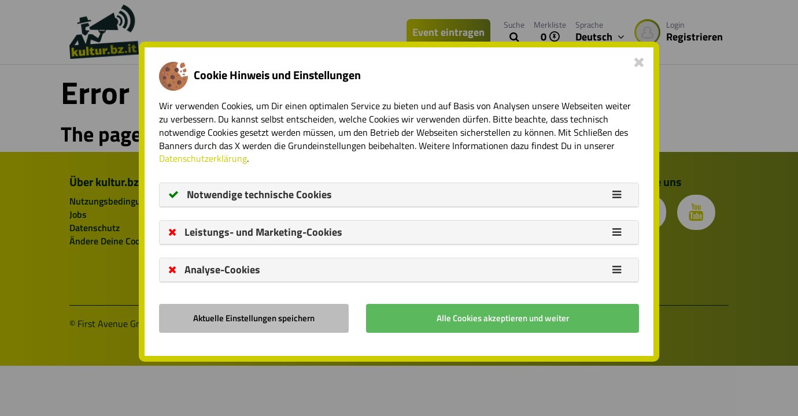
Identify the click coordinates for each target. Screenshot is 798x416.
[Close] (639, 62)
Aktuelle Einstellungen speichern (254, 318)
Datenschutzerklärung (203, 158)
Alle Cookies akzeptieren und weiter (503, 318)
